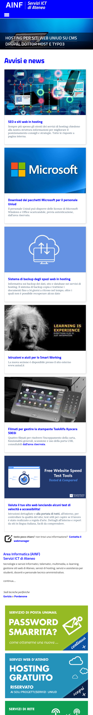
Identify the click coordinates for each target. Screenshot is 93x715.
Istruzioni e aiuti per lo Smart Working (34, 357)
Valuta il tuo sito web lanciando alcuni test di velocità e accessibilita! (39, 507)
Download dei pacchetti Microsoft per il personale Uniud (43, 201)
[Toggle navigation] (6, 14)
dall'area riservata (34, 444)
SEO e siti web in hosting (25, 121)
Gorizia (7, 596)
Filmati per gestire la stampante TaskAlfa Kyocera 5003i (42, 431)
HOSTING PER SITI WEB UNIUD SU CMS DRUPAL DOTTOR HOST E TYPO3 (41, 41)
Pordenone (20, 596)
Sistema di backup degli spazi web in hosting (39, 279)
